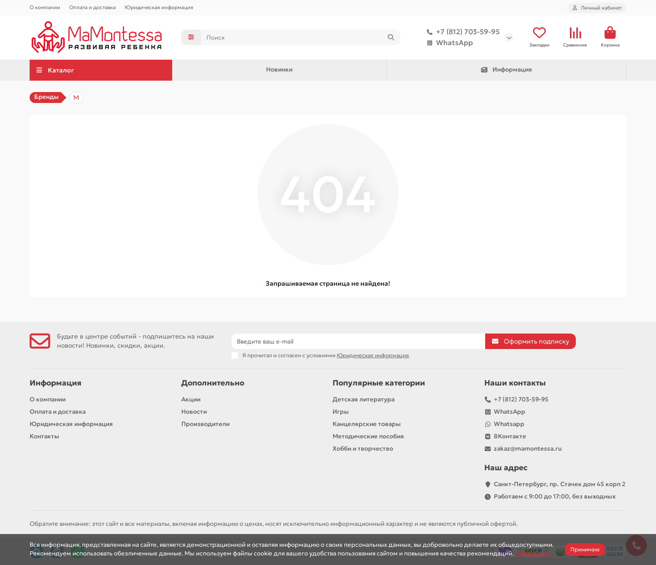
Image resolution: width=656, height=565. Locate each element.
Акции (190, 399)
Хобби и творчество (363, 448)
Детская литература (364, 399)
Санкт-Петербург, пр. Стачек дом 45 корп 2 (559, 484)
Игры (341, 412)
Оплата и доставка (92, 7)
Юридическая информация (159, 7)
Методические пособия (368, 436)
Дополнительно (212, 383)
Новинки (279, 69)
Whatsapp (509, 424)
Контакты (44, 436)
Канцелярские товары (367, 424)
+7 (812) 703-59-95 (461, 32)
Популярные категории (379, 383)
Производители (205, 424)
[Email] (358, 341)
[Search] (301, 37)
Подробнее (532, 553)
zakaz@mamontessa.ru (528, 448)
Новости (194, 412)
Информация (506, 69)
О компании (45, 7)
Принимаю (585, 549)
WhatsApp (448, 43)
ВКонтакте (510, 436)
